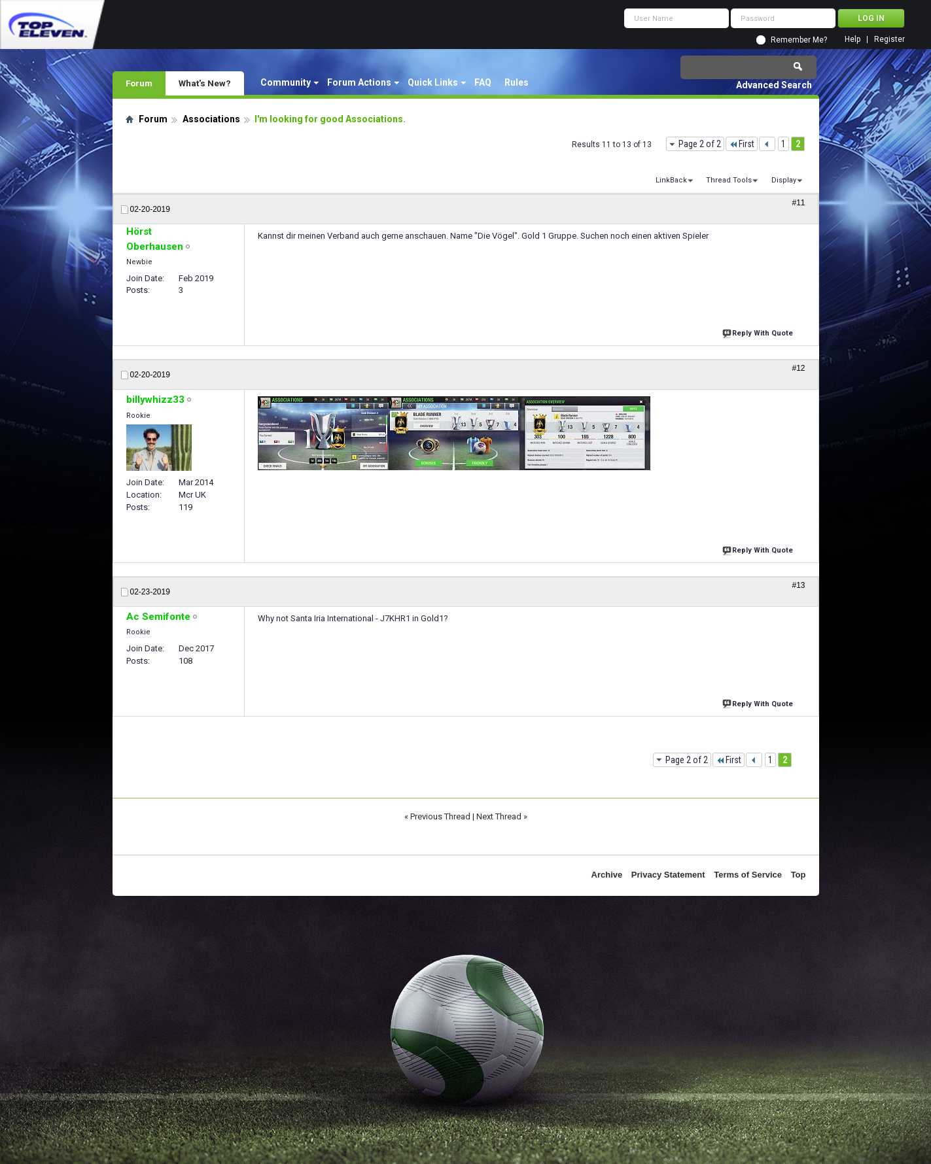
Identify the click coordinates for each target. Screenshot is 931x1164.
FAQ (482, 82)
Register (889, 39)
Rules (516, 82)
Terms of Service (748, 875)
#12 (798, 368)
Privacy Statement (668, 875)
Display (783, 180)
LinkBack (671, 180)
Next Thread (498, 816)
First (741, 144)
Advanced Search (774, 85)
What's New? (205, 83)
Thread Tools (729, 180)
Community (285, 82)
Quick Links (433, 82)
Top (798, 875)
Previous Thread (440, 816)
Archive (607, 875)
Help (852, 39)
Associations (211, 119)
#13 (798, 585)
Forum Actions (359, 82)
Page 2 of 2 (699, 144)
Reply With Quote (759, 331)
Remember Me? (799, 39)
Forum (139, 83)
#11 (798, 202)
